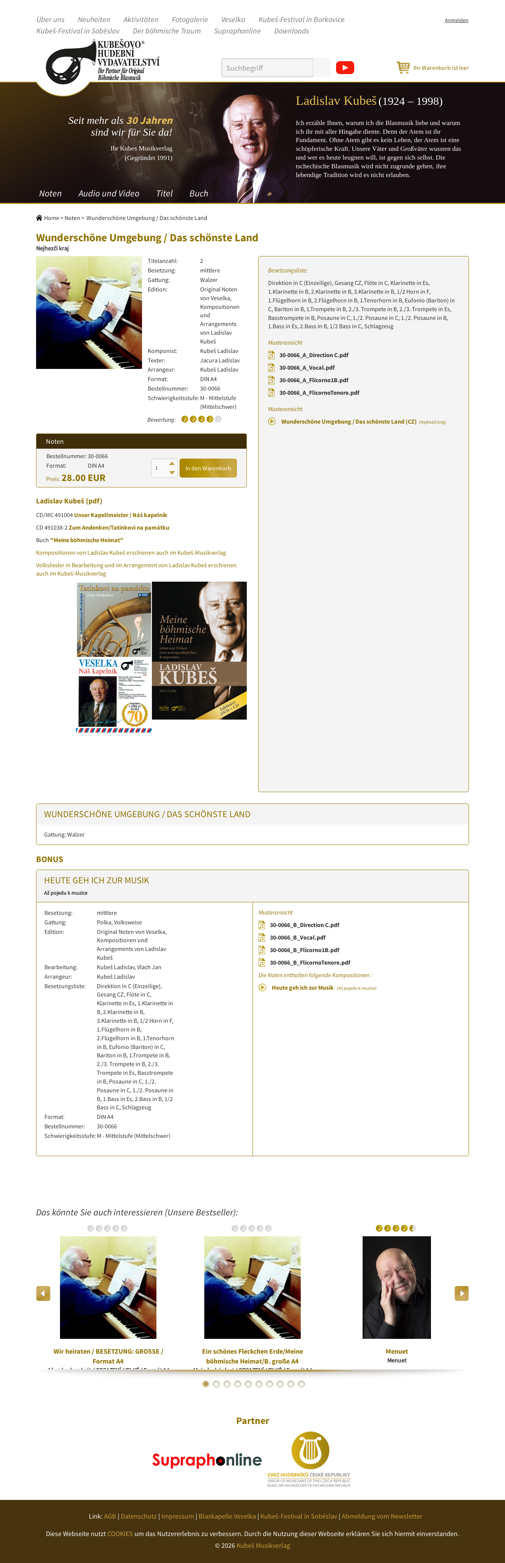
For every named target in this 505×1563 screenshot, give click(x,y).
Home (51, 217)
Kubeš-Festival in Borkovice (302, 20)
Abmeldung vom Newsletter (382, 1516)
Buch (198, 193)
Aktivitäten (141, 20)
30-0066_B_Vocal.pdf (297, 937)
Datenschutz (139, 1516)
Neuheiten (94, 20)
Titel (164, 193)
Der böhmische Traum (167, 31)
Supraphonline (237, 31)
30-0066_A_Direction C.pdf (313, 355)
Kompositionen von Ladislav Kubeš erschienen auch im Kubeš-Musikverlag (131, 552)
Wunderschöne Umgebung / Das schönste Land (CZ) (363, 421)
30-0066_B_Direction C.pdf (304, 925)
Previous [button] (43, 1293)
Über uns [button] (50, 20)
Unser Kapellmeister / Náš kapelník (120, 515)
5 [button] (248, 1384)
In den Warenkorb (208, 468)
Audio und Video (109, 193)
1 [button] (206, 1384)
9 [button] (291, 1384)
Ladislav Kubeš (60, 500)
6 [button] (259, 1384)
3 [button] (227, 1384)
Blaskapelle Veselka (227, 1516)
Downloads (291, 31)
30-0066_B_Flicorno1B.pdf (304, 950)
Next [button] (461, 1293)
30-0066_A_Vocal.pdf (307, 367)
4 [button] (237, 1384)
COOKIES (120, 1533)
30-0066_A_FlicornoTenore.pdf (319, 392)
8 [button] (280, 1384)
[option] (108, 1293)
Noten (50, 193)
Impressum (177, 1516)
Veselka (233, 20)
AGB (110, 1516)
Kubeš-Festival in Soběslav (78, 31)
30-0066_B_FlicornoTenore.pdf (310, 962)
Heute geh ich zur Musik (324, 987)
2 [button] (216, 1384)
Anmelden (457, 20)
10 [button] (301, 1384)
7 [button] (269, 1384)
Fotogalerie (190, 20)
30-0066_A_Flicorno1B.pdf (313, 380)
